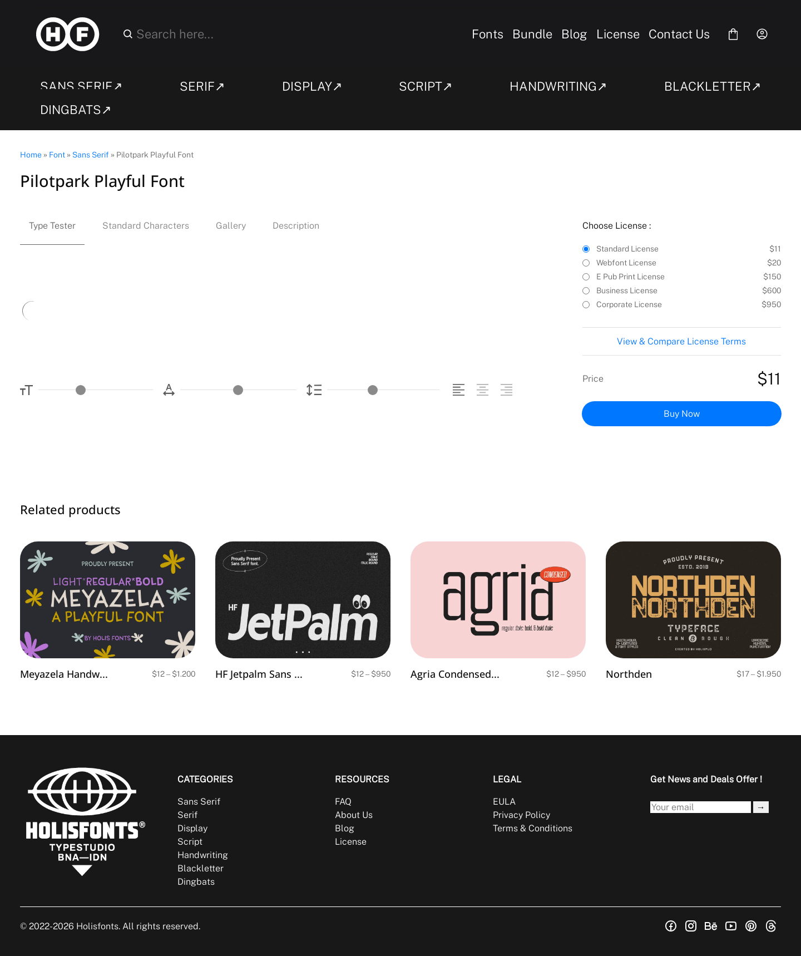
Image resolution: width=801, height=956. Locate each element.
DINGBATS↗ (75, 109)
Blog (574, 34)
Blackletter (200, 868)
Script (189, 841)
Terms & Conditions (532, 828)
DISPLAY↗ (312, 86)
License (618, 34)
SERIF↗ (202, 86)
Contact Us (679, 34)
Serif (187, 815)
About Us (354, 815)
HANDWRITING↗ (558, 86)
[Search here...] (295, 34)
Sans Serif (90, 154)
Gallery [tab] (231, 225)
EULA (504, 801)
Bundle (532, 34)
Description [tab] (296, 225)
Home (31, 154)
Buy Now (682, 413)
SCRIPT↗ (425, 86)
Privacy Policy (521, 815)
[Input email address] (700, 807)
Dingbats (196, 881)
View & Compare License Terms (681, 341)
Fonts (487, 34)
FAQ (343, 801)
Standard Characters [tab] (145, 225)
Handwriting (202, 855)
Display (192, 828)
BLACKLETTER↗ (712, 86)
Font (57, 154)
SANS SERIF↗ (81, 86)
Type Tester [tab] (52, 225)
